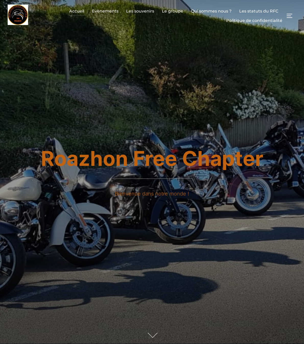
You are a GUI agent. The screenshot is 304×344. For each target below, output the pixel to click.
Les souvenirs (140, 11)
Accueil (76, 11)
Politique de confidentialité (254, 20)
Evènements (105, 11)
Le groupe (172, 11)
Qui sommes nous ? (211, 11)
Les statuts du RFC (258, 11)
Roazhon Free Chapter (152, 158)
